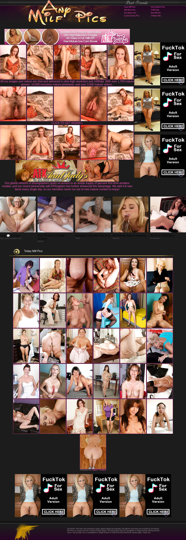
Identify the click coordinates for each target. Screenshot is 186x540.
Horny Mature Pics (158, 7)
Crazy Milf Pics (129, 7)
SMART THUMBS (99, 470)
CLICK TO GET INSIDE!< (67, 123)
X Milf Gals (155, 10)
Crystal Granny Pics (131, 16)
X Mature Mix (156, 16)
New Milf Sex (156, 13)
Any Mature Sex (130, 13)
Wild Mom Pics (129, 10)
